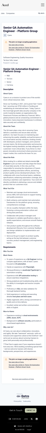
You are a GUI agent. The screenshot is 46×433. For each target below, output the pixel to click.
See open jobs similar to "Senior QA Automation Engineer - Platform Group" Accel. (24, 49)
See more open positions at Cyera (23, 379)
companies (10, 13)
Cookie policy (27, 401)
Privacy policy (17, 401)
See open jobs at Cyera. (16, 45)
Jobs (26, 419)
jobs (2, 13)
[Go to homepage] (5, 5)
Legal (29, 430)
